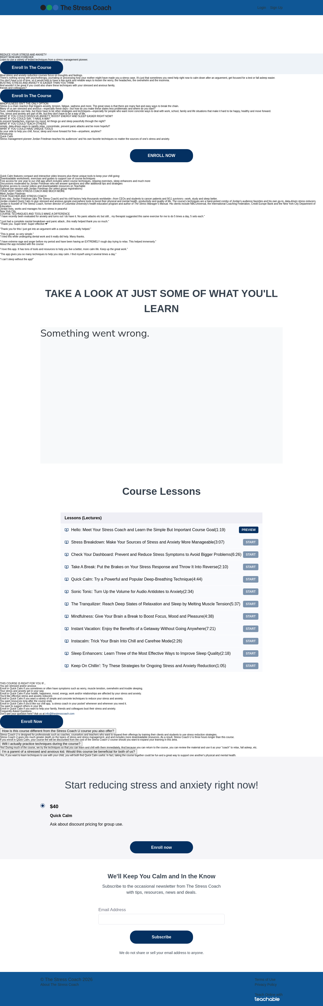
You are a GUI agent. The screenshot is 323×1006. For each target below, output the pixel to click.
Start (251, 542)
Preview (249, 530)
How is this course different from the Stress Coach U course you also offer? (58, 731)
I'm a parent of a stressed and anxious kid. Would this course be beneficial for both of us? (68, 751)
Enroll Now (31, 721)
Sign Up (276, 8)
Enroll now (161, 847)
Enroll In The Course (31, 67)
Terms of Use (265, 979)
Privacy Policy (266, 985)
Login (261, 8)
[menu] (268, 7)
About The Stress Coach (59, 985)
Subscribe (161, 937)
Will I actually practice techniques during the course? (41, 744)
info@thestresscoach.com (59, 713)
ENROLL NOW (161, 155)
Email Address (112, 910)
